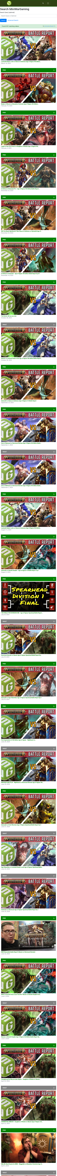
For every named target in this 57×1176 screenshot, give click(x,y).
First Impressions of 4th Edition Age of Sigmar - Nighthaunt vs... (18, 740)
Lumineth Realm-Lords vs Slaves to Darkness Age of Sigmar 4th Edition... (21, 61)
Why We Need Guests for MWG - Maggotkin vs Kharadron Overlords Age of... (22, 1164)
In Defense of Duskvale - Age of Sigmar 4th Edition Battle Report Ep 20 (20, 273)
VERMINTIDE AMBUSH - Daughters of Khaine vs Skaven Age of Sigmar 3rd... (22, 1121)
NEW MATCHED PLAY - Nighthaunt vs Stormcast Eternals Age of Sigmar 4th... (22, 782)
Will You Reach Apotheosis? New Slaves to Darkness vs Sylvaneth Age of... (21, 231)
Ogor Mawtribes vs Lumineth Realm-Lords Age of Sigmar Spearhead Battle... (22, 867)
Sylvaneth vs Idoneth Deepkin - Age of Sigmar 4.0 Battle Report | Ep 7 (20, 570)
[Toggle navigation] (48, 3)
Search (3, 20)
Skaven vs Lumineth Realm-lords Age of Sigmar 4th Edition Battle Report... (21, 358)
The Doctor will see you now (8, 316)
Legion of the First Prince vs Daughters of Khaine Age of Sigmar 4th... (20, 146)
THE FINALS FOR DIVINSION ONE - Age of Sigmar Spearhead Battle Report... (22, 613)
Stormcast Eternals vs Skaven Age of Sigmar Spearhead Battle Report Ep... (21, 655)
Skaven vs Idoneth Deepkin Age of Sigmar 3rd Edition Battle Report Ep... (20, 1037)
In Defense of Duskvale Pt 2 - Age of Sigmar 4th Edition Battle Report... (20, 189)
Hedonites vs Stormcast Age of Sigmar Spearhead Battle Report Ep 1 (20, 909)
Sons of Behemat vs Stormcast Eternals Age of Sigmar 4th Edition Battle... (21, 443)
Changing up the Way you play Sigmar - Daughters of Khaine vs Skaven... (21, 1079)
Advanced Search (13, 20)
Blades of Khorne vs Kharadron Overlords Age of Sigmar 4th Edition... (20, 104)
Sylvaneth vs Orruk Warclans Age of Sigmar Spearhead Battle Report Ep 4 (21, 825)
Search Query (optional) (7, 12)
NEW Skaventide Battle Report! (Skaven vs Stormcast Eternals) (18, 952)
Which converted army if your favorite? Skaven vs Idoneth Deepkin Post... (21, 994)
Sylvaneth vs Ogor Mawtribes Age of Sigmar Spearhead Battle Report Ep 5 (21, 697)
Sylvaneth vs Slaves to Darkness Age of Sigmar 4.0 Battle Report (18, 401)
